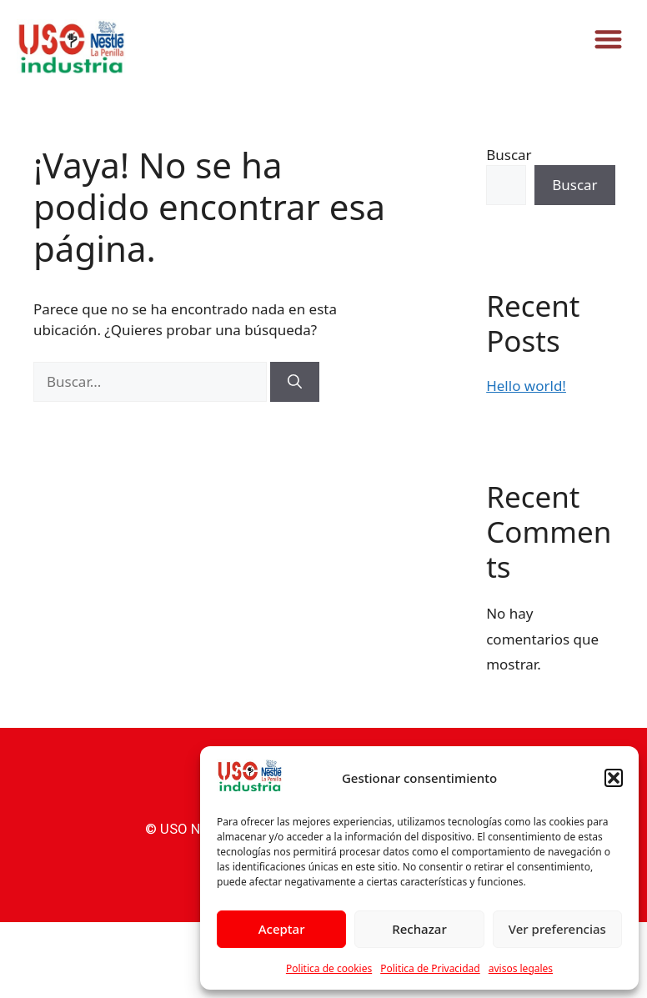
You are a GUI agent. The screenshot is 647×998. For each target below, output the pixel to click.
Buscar (508, 154)
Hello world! (526, 385)
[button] (613, 778)
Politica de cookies (329, 968)
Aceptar (281, 928)
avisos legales (521, 968)
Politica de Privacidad (430, 968)
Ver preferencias (557, 928)
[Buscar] (294, 382)
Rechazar (419, 928)
